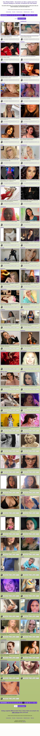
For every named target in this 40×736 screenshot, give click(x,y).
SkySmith (2, 21)
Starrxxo (2, 231)
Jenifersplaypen (3, 294)
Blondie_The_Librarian (24, 441)
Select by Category (21, 18)
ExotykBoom (22, 210)
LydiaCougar (2, 84)
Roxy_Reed (2, 336)
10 (27, 15)
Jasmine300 (22, 168)
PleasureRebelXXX (4, 399)
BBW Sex (32, 11)
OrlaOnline (22, 105)
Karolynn (22, 315)
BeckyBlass (2, 42)
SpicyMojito (2, 589)
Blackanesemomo (3, 673)
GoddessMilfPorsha (24, 84)
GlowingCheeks (3, 567)
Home (16, 18)
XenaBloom (2, 315)
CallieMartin (2, 189)
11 (29, 716)
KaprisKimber (3, 105)
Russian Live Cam (19, 11)
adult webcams (15, 726)
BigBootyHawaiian (3, 483)
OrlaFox (1, 147)
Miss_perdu (22, 673)
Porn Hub (13, 11)
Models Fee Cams (27, 11)
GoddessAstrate (23, 526)
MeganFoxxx (2, 273)
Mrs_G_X (22, 589)
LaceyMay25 (2, 504)
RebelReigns (22, 336)
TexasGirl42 (22, 420)
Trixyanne (22, 546)
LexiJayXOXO (3, 526)
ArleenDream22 (23, 630)
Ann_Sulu (2, 252)
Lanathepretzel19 (3, 420)
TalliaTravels (22, 231)
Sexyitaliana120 (23, 21)
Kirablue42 (22, 483)
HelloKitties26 (3, 210)
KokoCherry (2, 168)
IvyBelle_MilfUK (3, 546)
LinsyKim (22, 567)
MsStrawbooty (23, 652)
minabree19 (2, 441)
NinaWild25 (22, 504)
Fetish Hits (24, 735)
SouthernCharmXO (4, 126)
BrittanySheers (23, 273)
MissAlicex (22, 42)
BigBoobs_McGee (3, 378)
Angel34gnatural (23, 147)
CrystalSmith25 (3, 652)
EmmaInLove (22, 294)
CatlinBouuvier (3, 357)
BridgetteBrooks (23, 357)
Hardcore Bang (8, 11)
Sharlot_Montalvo (23, 126)
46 (34, 15)
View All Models (4, 15)
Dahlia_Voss (22, 189)
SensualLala (2, 630)
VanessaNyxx (23, 399)
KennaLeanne (23, 378)
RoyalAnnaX (22, 252)
